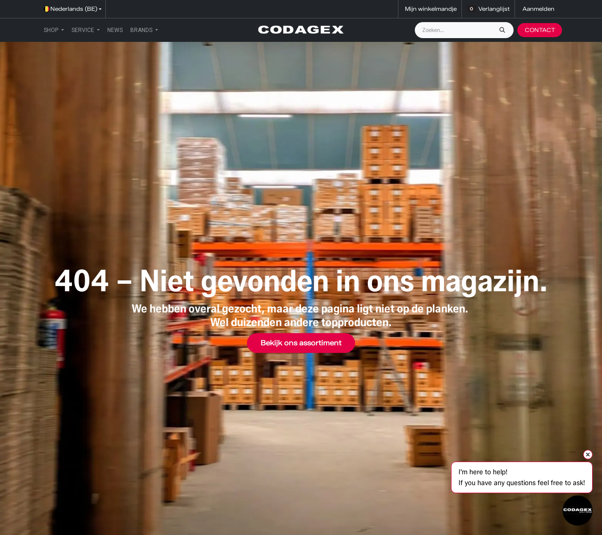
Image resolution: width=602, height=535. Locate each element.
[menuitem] (54, 30)
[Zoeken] (505, 30)
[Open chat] (577, 510)
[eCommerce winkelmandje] (429, 9)
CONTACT (540, 29)
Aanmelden (538, 8)
